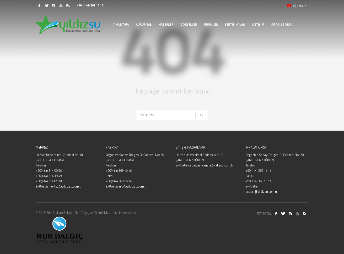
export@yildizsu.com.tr (261, 191)
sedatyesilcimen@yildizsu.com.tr (210, 165)
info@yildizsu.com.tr (132, 186)
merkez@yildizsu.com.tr (65, 186)
